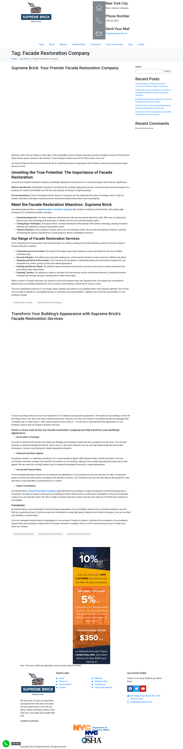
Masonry (63, 44)
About (51, 44)
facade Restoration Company (42, 491)
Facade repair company (23, 302)
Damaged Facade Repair (23, 534)
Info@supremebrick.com (116, 33)
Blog (130, 44)
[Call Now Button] (6, 743)
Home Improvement (114, 44)
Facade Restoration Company (49, 302)
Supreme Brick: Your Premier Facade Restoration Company (65, 67)
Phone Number (117, 16)
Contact (141, 44)
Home (41, 44)
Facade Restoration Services (78, 534)
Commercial (95, 44)
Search (138, 67)
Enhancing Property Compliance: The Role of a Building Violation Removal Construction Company (153, 92)
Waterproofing (78, 44)
